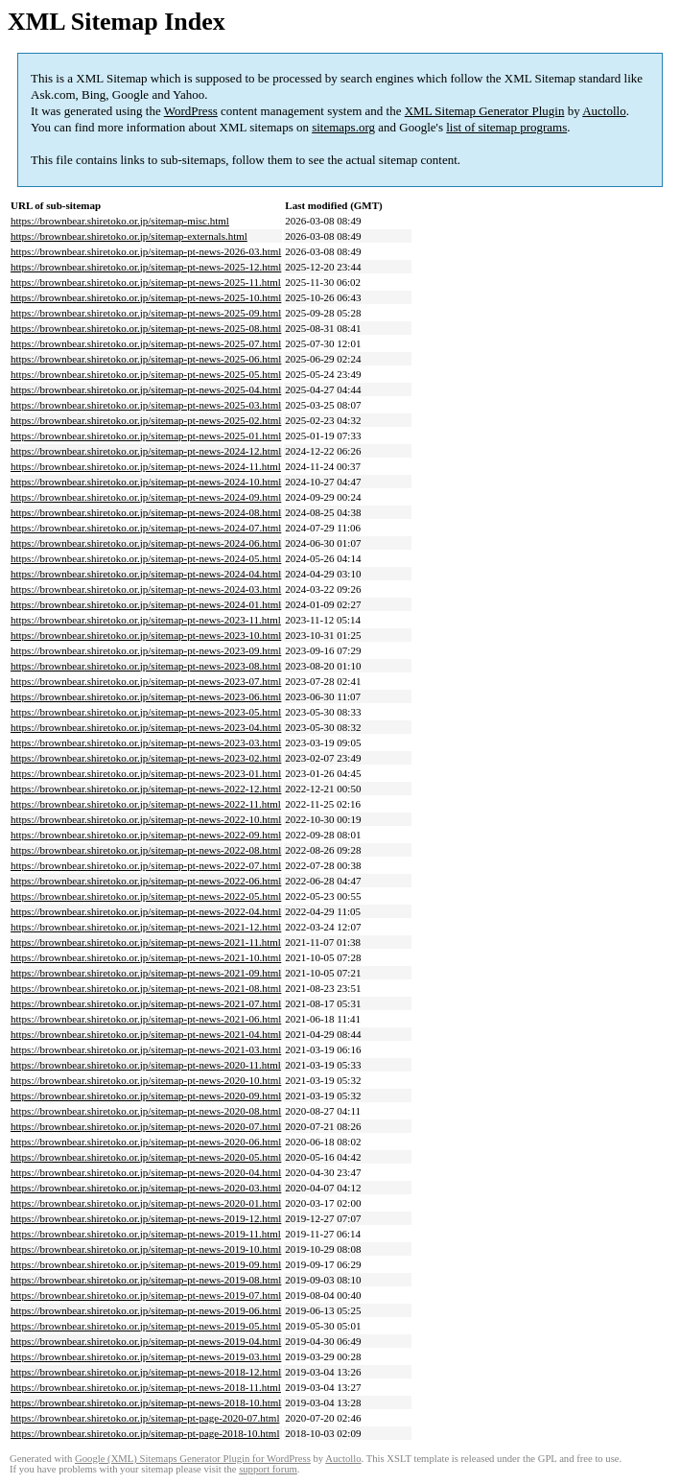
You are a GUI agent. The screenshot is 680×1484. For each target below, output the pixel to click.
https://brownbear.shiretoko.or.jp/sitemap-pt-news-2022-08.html (146, 850)
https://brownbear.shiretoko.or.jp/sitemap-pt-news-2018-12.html (146, 1372)
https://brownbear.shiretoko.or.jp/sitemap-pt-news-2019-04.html (146, 1341)
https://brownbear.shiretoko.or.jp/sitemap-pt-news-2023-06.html (146, 696)
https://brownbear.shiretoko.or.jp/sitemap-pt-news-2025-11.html (146, 282)
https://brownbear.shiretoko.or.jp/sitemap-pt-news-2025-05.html (146, 374)
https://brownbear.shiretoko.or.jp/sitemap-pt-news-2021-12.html (146, 926)
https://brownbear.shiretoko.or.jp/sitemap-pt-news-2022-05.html (146, 896)
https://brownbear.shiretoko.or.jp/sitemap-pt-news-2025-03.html (146, 405)
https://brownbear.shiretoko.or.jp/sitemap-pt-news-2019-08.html (146, 1279)
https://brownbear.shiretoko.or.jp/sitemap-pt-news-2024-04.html (146, 573)
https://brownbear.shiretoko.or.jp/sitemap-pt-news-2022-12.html (146, 788)
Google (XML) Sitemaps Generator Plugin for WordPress (193, 1458)
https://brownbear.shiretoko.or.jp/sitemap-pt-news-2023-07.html (146, 681)
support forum (268, 1469)
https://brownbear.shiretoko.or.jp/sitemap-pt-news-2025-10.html (146, 297)
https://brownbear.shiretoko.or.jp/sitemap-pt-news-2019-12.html (146, 1218)
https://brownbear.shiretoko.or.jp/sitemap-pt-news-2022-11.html (146, 804)
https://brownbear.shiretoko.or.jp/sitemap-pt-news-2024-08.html (146, 512)
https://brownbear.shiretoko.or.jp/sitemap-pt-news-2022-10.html (146, 819)
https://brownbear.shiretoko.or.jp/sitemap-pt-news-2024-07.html (146, 527)
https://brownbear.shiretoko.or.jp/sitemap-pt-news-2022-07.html (146, 865)
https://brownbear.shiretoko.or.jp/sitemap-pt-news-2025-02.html (146, 420)
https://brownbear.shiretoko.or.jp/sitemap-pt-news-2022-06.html (146, 880)
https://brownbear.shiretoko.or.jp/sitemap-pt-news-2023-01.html (146, 773)
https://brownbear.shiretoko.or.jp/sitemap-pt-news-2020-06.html (146, 1141)
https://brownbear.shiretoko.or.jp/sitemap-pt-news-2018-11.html (146, 1387)
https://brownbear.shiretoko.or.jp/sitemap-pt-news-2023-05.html (146, 712)
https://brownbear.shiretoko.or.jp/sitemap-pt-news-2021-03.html (146, 1049)
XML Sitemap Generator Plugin (485, 111)
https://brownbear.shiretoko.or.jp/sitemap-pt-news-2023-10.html (146, 635)
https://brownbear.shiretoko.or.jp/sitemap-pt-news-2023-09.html (146, 650)
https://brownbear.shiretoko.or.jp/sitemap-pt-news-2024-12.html (146, 451)
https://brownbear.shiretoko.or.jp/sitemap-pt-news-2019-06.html (146, 1310)
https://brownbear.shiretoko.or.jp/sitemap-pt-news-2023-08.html (146, 665)
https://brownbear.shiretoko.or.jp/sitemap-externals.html (129, 236)
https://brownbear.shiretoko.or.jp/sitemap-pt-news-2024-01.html (146, 604)
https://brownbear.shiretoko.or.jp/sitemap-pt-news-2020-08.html (146, 1111)
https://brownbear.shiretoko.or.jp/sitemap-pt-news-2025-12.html (146, 266)
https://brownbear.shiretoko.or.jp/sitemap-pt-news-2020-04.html (146, 1172)
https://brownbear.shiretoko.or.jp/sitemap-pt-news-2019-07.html (146, 1295)
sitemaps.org (343, 127)
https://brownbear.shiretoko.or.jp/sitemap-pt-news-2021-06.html (146, 1019)
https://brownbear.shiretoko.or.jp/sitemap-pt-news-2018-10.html (146, 1402)
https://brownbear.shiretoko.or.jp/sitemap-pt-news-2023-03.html (146, 742)
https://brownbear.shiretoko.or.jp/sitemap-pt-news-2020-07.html (146, 1126)
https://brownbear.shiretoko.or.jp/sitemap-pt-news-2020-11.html (146, 1065)
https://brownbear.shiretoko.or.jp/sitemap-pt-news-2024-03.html (146, 589)
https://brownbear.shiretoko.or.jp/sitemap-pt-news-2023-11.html (146, 619)
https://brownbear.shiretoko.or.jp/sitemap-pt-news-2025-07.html (146, 343)
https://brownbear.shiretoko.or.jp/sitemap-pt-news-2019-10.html (146, 1249)
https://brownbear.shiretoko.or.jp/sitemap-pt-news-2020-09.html (146, 1095)
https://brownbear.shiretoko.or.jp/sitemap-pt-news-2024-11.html (146, 466)
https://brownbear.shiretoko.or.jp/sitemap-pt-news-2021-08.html (146, 988)
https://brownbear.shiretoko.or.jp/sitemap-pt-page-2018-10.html (145, 1433)
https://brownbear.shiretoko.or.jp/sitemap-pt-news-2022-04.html (146, 911)
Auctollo (604, 111)
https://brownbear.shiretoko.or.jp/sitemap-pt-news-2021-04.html (146, 1034)
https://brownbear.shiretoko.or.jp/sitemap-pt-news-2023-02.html (146, 758)
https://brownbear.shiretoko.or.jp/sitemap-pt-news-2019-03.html (146, 1356)
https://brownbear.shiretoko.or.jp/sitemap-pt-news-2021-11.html (146, 942)
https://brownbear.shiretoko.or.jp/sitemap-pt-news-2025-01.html (146, 435)
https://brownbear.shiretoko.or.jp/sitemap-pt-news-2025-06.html (146, 359)
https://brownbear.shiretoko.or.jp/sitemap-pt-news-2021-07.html (146, 1003)
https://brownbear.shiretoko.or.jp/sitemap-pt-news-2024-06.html (146, 543)
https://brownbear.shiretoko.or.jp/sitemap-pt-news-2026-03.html (146, 251)
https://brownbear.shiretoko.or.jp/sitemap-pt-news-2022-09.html (146, 834)
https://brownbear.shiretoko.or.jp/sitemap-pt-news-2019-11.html (146, 1233)
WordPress (191, 111)
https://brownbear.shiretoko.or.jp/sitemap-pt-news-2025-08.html (146, 328)
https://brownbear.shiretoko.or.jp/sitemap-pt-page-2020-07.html (145, 1418)
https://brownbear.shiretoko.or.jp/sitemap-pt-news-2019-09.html (146, 1264)
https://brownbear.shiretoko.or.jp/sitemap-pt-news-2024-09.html (146, 497)
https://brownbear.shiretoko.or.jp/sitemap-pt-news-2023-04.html (146, 727)
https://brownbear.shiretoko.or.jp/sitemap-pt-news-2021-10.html (146, 957)
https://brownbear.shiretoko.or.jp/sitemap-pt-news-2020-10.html (146, 1080)
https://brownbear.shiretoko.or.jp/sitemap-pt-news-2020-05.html (146, 1157)
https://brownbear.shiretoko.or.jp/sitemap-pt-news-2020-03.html (146, 1187)
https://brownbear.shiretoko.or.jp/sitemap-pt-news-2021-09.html (146, 972)
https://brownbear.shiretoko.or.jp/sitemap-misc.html (120, 220)
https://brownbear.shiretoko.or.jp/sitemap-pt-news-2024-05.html (146, 558)
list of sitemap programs (506, 127)
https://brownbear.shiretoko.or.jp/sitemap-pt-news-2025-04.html (146, 389)
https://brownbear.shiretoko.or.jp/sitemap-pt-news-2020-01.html (146, 1203)
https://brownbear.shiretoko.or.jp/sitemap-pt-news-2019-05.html (146, 1325)
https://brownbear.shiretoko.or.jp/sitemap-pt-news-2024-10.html (146, 481)
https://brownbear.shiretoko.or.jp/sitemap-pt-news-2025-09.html (146, 312)
